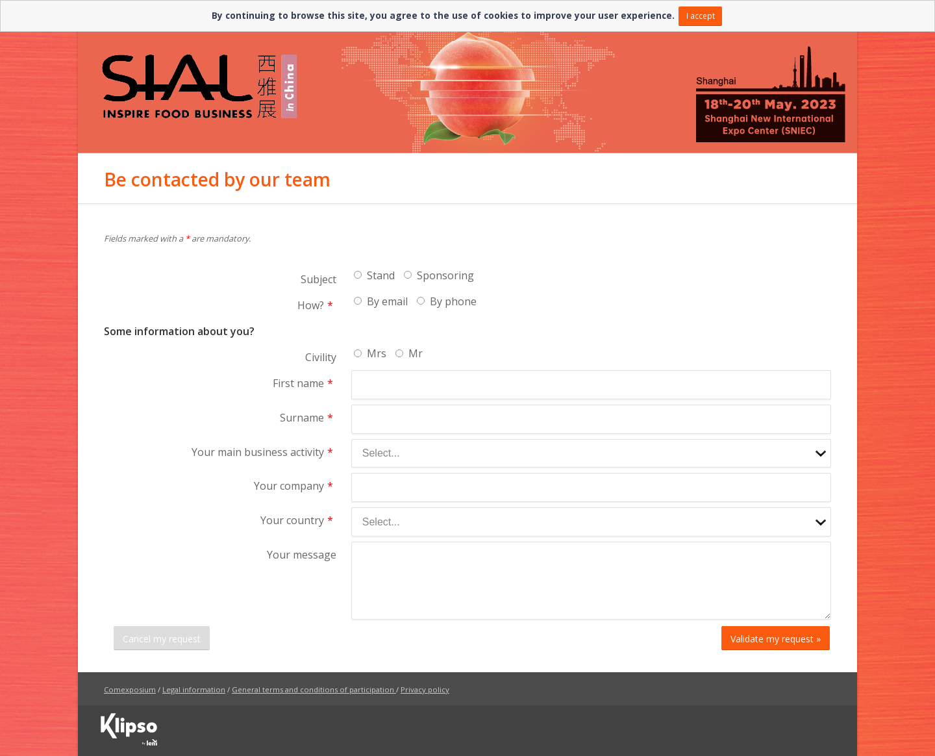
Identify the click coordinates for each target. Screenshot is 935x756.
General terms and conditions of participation (313, 689)
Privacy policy (425, 689)
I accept (700, 15)
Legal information (193, 689)
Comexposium (130, 689)
